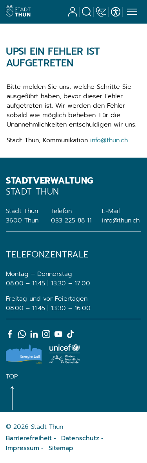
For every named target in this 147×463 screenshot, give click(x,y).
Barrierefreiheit (29, 438)
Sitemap (61, 448)
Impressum (22, 448)
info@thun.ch (109, 140)
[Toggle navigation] (131, 12)
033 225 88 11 (71, 220)
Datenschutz (80, 438)
